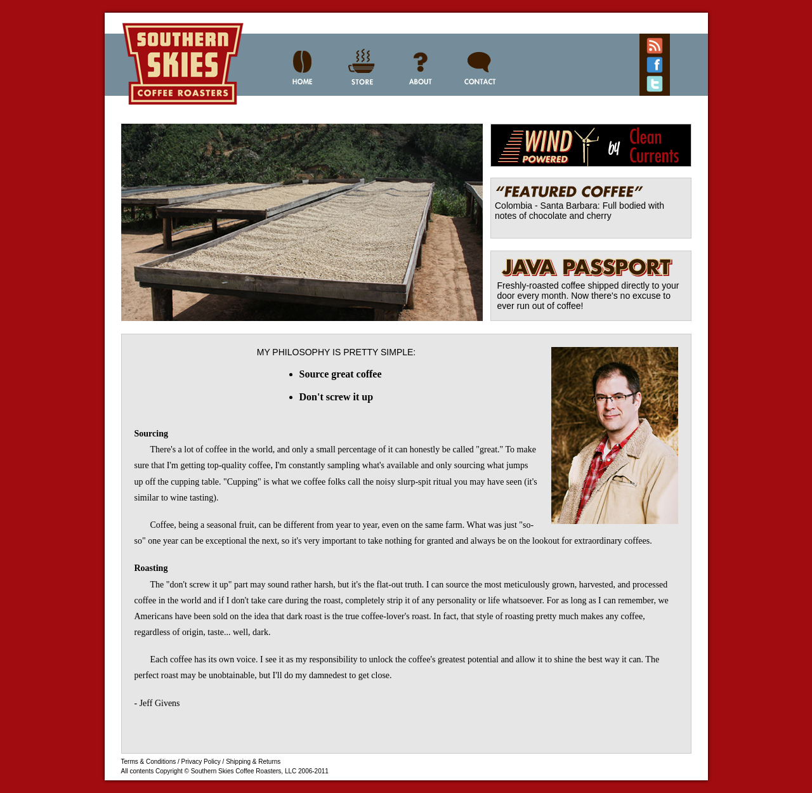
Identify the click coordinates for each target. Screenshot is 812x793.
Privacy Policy (201, 761)
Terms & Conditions (148, 761)
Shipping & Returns (253, 761)
